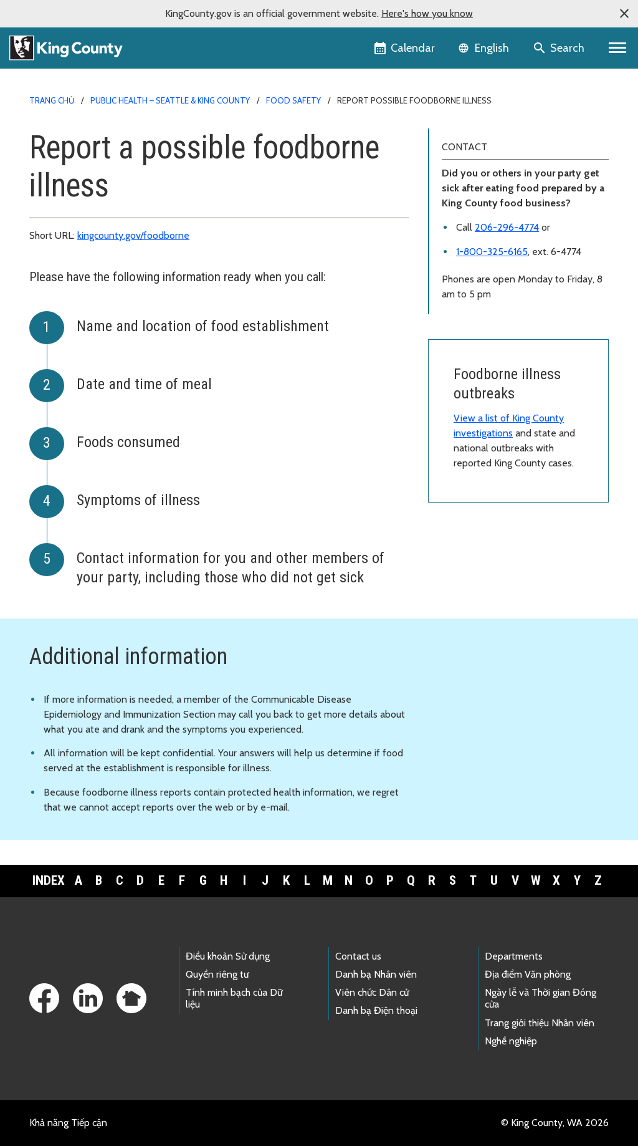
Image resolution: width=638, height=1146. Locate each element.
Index (48, 880)
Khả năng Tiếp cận (68, 1123)
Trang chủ (51, 100)
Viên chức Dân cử (372, 992)
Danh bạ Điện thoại (376, 1010)
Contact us (358, 956)
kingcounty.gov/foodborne (133, 235)
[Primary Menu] (618, 48)
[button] (624, 13)
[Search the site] (560, 48)
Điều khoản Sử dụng (228, 956)
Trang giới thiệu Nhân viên (539, 1023)
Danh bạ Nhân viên (376, 974)
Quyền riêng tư (217, 974)
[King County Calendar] (405, 48)
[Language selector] (485, 48)
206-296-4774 (507, 227)
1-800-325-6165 (492, 252)
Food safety (293, 100)
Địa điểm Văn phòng (528, 974)
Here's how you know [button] (427, 13)
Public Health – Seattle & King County (170, 100)
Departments (514, 956)
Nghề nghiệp (511, 1041)
